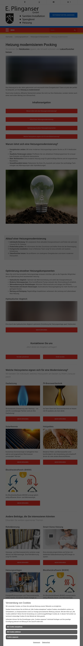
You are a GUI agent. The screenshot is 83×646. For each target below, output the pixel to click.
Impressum (36, 642)
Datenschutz (46, 642)
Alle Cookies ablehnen (14, 632)
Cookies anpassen (12, 637)
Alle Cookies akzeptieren (14, 627)
